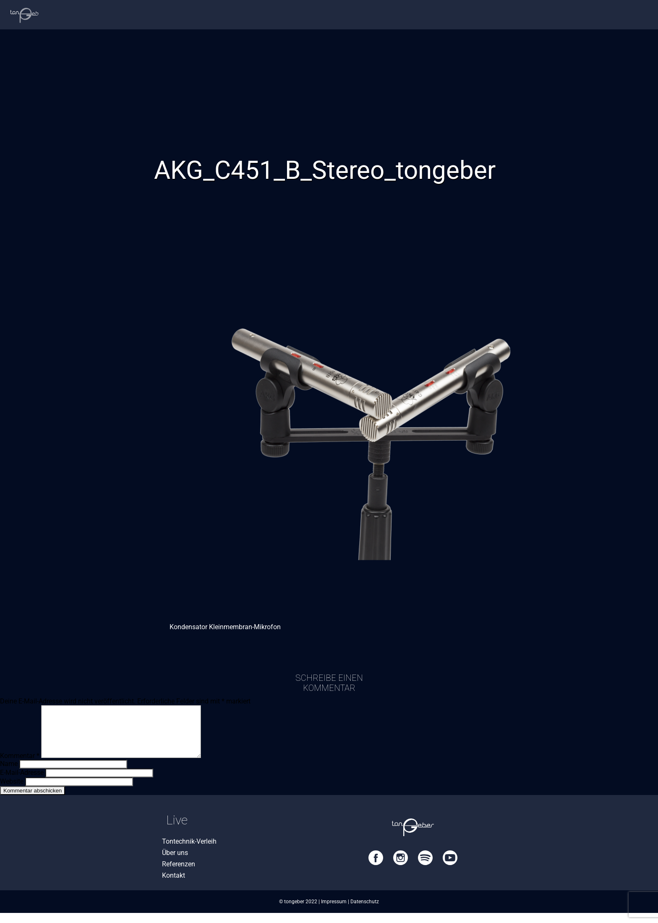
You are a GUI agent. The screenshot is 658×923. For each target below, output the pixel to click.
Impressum (334, 912)
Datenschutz (364, 912)
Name (9, 774)
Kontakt (173, 885)
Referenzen (178, 874)
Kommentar (19, 766)
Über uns (175, 863)
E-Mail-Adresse (22, 783)
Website (12, 791)
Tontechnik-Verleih (189, 851)
